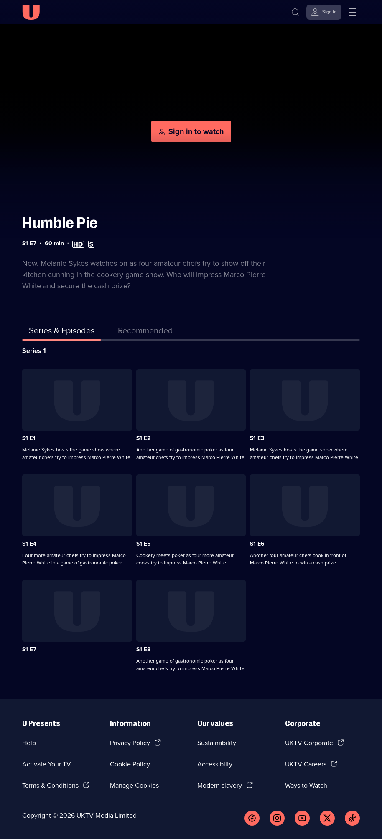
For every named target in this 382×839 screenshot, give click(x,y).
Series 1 (34, 350)
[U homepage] (31, 12)
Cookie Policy (130, 764)
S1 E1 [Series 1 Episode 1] (29, 438)
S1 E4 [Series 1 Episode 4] (29, 543)
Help (29, 743)
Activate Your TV (46, 764)
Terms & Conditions (50, 785)
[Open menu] (352, 12)
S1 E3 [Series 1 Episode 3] (257, 438)
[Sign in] (323, 12)
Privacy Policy (130, 743)
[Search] (295, 12)
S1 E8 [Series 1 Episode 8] (143, 649)
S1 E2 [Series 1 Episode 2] (143, 438)
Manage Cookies (134, 785)
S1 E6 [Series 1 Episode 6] (257, 543)
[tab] (145, 332)
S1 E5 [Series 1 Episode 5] (143, 543)
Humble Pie (60, 223)
